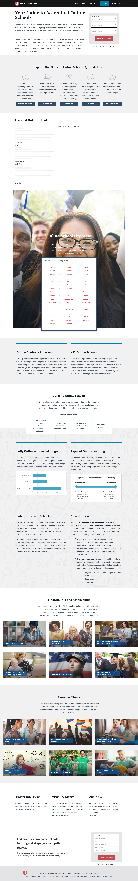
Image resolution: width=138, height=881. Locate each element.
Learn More (93, 815)
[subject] (104, 31)
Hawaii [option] (69, 277)
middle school (76, 374)
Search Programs (104, 38)
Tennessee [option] (86, 313)
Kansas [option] (52, 285)
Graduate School (112, 104)
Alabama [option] (52, 267)
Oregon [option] (52, 309)
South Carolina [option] (52, 313)
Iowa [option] (86, 281)
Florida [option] (86, 274)
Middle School (47, 104)
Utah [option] (69, 316)
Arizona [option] (86, 267)
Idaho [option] (86, 277)
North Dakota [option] (52, 306)
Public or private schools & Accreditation (60, 425)
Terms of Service (54, 876)
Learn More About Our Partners (103, 46)
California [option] (69, 270)
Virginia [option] (52, 320)
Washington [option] (69, 320)
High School (69, 104)
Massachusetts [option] (86, 288)
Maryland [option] (69, 288)
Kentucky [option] (69, 285)
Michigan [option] (52, 292)
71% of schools (51, 528)
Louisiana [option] (86, 285)
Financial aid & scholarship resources (80, 425)
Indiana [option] (69, 281)
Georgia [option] (53, 277)
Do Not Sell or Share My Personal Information (74, 876)
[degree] (104, 18)
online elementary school (110, 371)
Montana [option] (69, 295)
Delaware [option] (69, 274)
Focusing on (96, 29)
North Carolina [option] (86, 302)
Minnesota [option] (69, 292)
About (27, 876)
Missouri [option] (52, 295)
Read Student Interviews (23, 809)
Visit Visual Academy (59, 815)
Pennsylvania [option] (69, 309)
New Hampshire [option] (69, 299)
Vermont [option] (86, 316)
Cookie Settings (94, 873)
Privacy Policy (35, 876)
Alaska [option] (69, 267)
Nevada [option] (52, 299)
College (91, 104)
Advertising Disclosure (80, 873)
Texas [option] (52, 316)
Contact (44, 876)
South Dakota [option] (69, 313)
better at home (94, 371)
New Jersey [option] (86, 299)
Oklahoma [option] (86, 306)
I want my (95, 16)
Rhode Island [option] (86, 309)
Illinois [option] (52, 281)
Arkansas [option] (52, 270)
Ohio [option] (69, 306)
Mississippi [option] (86, 292)
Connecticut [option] (52, 274)
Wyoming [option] (69, 323)
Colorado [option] (86, 270)
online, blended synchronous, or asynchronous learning (39, 426)
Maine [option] (52, 288)
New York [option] (69, 302)
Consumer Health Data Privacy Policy (101, 876)
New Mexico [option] (52, 302)
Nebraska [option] (86, 295)
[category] (104, 24)
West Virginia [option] (86, 320)
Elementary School (25, 104)
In (93, 23)
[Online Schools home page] (17, 4)
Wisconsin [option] (52, 323)
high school (91, 374)
